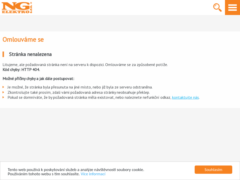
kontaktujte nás (185, 97)
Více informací (93, 174)
